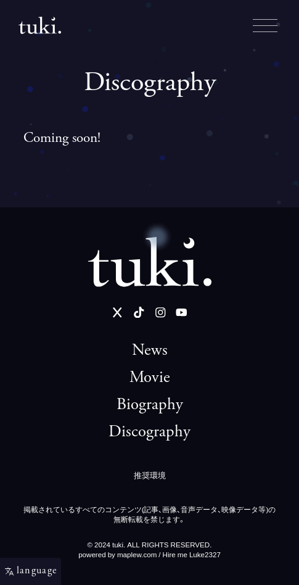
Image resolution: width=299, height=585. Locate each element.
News (150, 351)
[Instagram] (160, 312)
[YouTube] (181, 312)
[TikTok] (139, 312)
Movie (149, 378)
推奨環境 (150, 475)
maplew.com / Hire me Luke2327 (169, 554)
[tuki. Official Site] (149, 262)
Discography (149, 433)
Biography (150, 405)
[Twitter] (117, 312)
